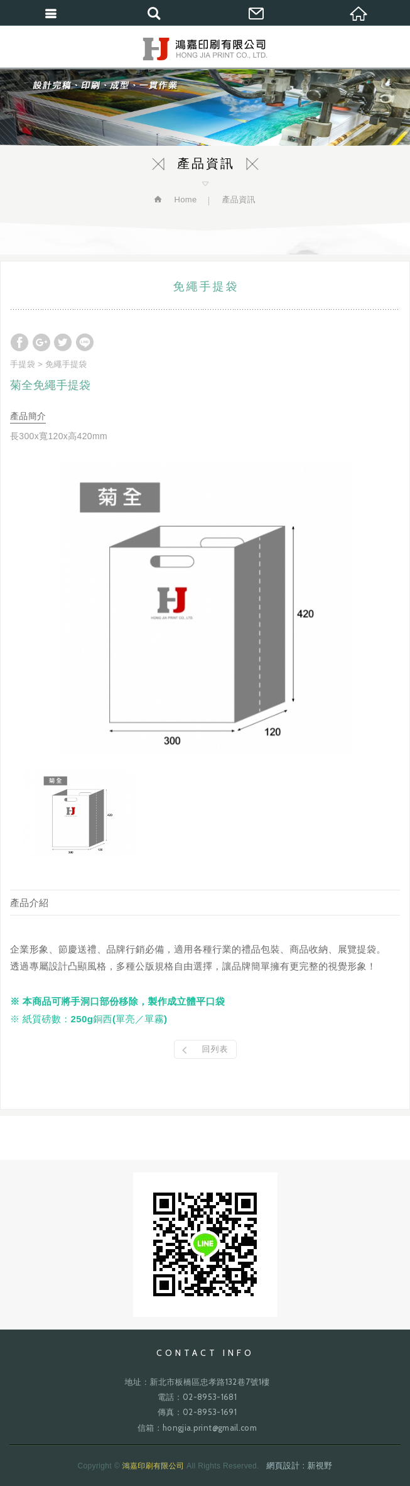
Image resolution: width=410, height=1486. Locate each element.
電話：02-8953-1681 (197, 1397)
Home (184, 199)
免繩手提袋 (66, 364)
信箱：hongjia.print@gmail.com (197, 1428)
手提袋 (22, 364)
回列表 (215, 1049)
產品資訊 (238, 199)
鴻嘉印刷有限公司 (205, 49)
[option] (205, 608)
